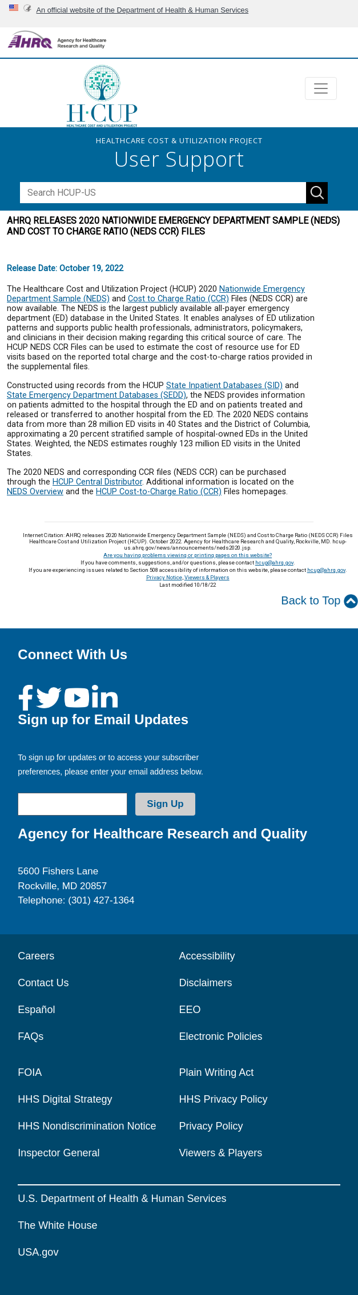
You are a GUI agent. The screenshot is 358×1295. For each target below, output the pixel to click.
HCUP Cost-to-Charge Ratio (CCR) (159, 492)
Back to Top (319, 601)
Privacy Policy (211, 1126)
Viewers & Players (207, 577)
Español (36, 1009)
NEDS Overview (35, 492)
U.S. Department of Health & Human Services (122, 1198)
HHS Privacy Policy (223, 1099)
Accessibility (207, 956)
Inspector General (58, 1153)
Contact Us (43, 983)
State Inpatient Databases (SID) (224, 385)
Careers (36, 956)
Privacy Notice (164, 577)
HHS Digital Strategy (65, 1099)
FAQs (30, 1036)
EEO (190, 1009)
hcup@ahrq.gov (274, 562)
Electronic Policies (221, 1036)
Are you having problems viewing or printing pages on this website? (187, 555)
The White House (57, 1225)
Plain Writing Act (216, 1072)
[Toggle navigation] (321, 88)
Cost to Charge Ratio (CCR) (178, 299)
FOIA (30, 1072)
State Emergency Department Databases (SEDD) (96, 395)
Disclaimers (205, 983)
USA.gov (38, 1252)
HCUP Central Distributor (97, 482)
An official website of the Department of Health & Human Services (143, 10)
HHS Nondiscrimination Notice (87, 1126)
